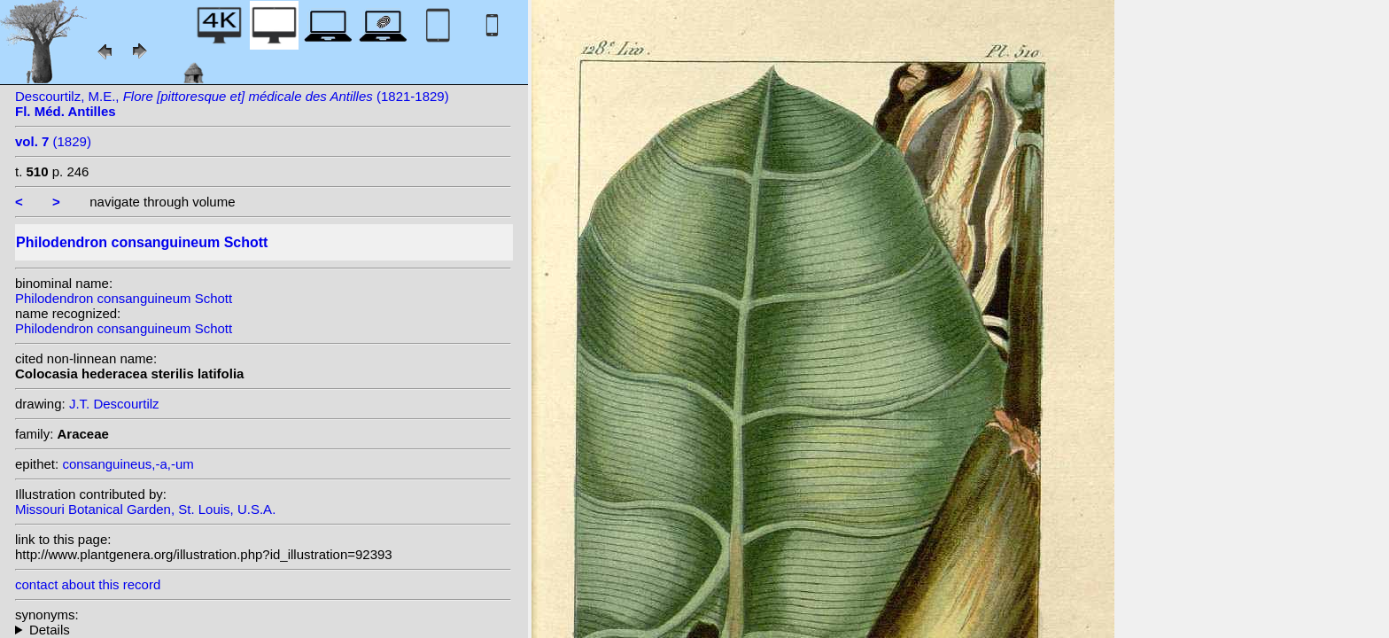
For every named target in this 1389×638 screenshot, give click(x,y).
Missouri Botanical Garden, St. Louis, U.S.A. (145, 509)
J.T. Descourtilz (114, 403)
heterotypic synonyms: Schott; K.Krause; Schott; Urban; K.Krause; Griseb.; (263, 629)
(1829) (53, 141)
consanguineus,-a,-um (127, 463)
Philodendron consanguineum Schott (123, 298)
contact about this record (87, 584)
